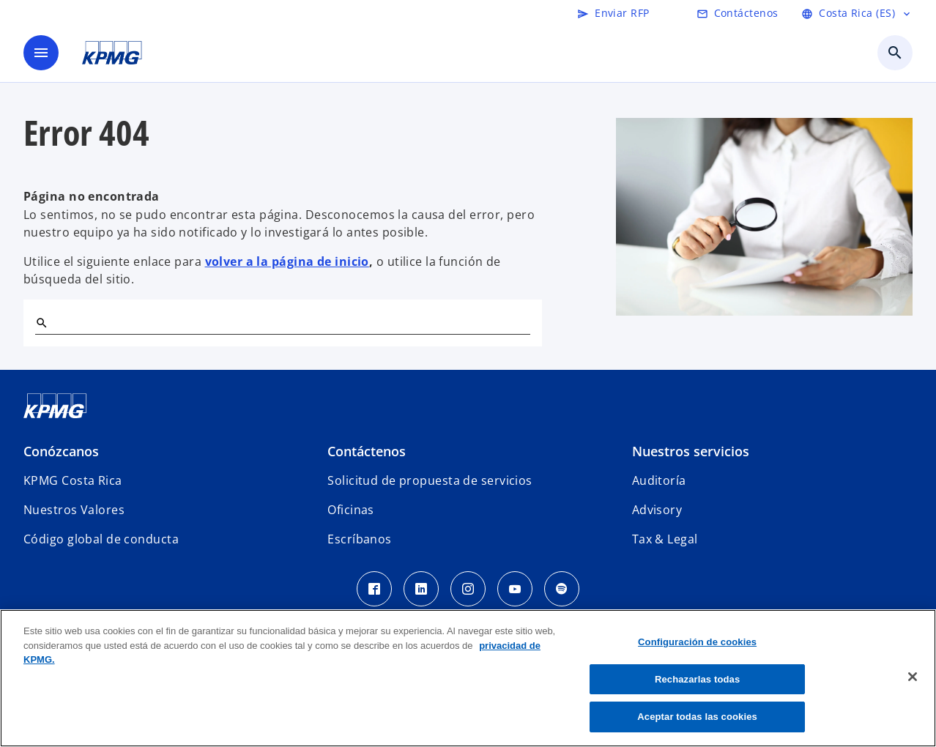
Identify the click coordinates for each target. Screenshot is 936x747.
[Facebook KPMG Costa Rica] (374, 588)
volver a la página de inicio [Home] (287, 261)
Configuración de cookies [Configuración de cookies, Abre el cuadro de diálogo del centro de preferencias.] (697, 641)
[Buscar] (41, 322)
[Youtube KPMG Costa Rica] (514, 588)
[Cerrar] (912, 677)
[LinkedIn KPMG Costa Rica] (421, 588)
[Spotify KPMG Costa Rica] (561, 588)
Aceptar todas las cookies (697, 716)
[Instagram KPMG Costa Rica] (468, 588)
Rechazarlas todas (697, 679)
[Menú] (41, 52)
